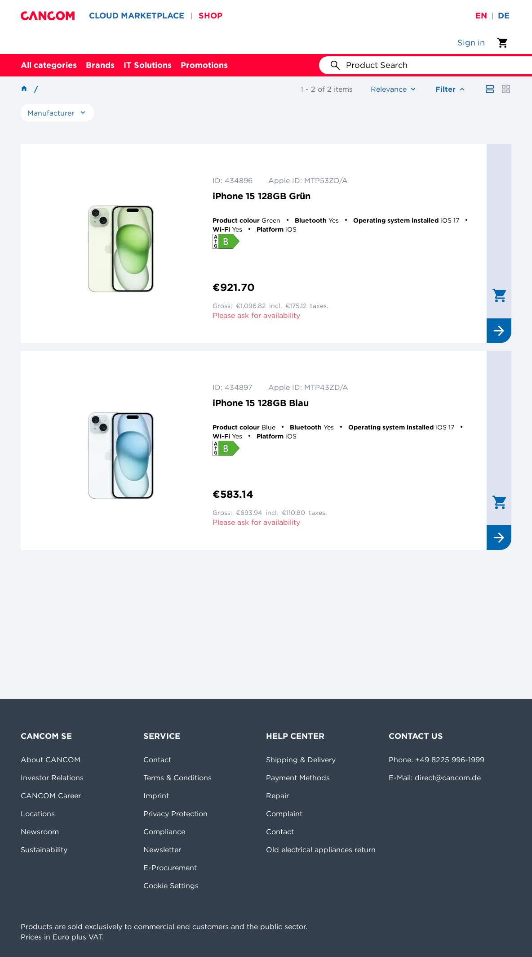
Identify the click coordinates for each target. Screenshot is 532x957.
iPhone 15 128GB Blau (261, 402)
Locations (38, 813)
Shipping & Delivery (301, 759)
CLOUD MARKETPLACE (136, 15)
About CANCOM (50, 759)
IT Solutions (148, 65)
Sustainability (44, 849)
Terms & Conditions (177, 777)
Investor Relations (52, 777)
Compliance (164, 831)
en (481, 15)
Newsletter (162, 849)
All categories (49, 65)
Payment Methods (298, 777)
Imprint (156, 795)
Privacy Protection (175, 813)
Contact (157, 759)
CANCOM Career (51, 795)
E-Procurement (170, 867)
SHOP (210, 15)
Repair (277, 795)
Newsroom (40, 831)
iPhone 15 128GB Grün (261, 195)
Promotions (204, 65)
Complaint (284, 813)
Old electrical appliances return (321, 849)
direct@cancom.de (448, 777)
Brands (100, 65)
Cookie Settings (171, 885)
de (504, 15)
